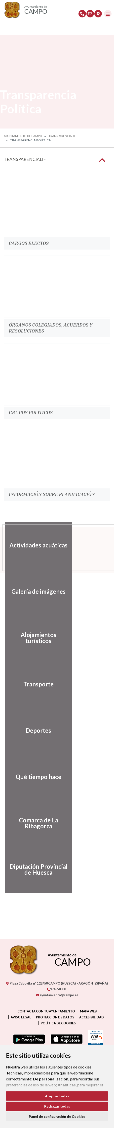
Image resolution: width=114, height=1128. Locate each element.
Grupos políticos (31, 412)
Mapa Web (88, 1011)
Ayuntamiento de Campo (23, 136)
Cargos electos (29, 243)
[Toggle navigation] (108, 13)
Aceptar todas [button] (57, 1096)
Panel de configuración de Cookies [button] (57, 1116)
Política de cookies (58, 1023)
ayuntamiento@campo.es (57, 995)
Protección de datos (55, 1017)
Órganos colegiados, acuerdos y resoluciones (50, 327)
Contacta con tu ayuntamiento (46, 1011)
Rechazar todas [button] (57, 1106)
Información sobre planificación (52, 494)
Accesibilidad (91, 1017)
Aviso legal (21, 1017)
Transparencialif (62, 136)
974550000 (56, 989)
